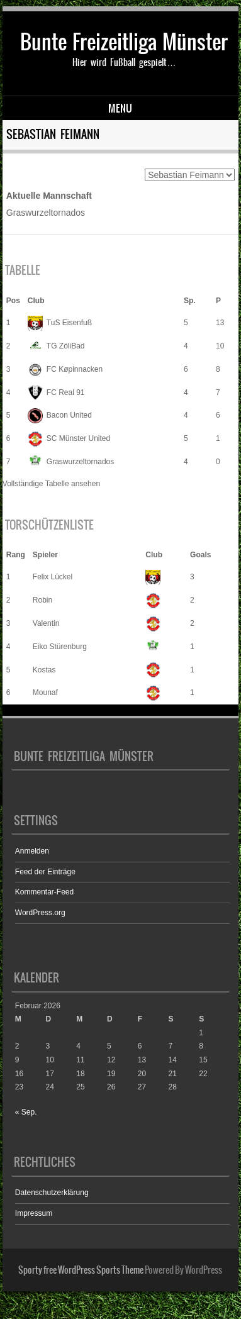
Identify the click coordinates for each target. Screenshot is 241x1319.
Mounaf (45, 692)
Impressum (33, 1213)
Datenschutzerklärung (52, 1192)
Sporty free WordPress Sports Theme (80, 1270)
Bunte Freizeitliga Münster (124, 41)
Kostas (44, 669)
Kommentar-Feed (44, 892)
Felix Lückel (52, 576)
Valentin (46, 623)
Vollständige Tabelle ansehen (51, 483)
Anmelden (32, 851)
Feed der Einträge (45, 871)
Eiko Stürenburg (60, 646)
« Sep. (26, 1112)
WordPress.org (40, 912)
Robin (42, 600)
